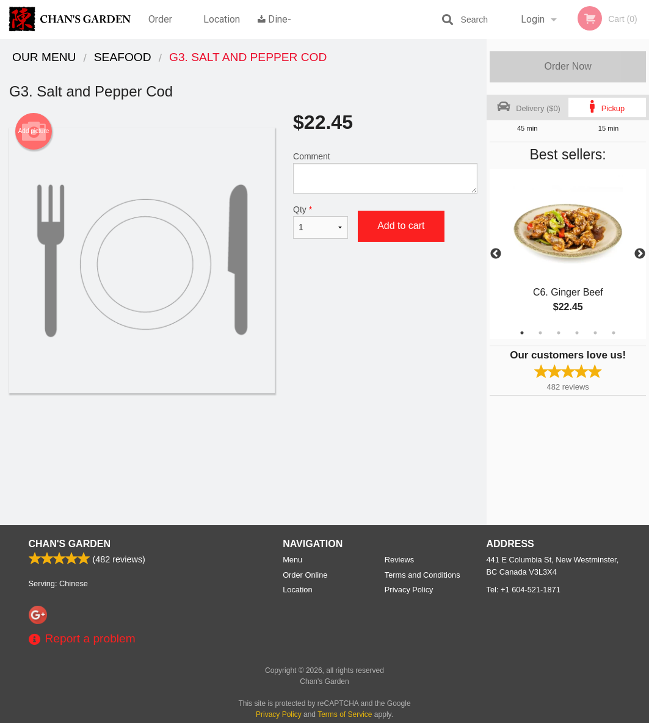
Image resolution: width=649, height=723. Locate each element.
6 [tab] (613, 333)
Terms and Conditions (422, 574)
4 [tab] (577, 333)
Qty (320, 222)
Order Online (161, 26)
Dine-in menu (274, 26)
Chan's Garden (70, 544)
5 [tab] (595, 333)
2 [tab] (540, 333)
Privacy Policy (409, 589)
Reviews (399, 559)
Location (221, 19)
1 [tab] (522, 333)
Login (533, 19)
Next (640, 254)
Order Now (567, 66)
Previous (496, 254)
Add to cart (400, 225)
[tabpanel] (568, 254)
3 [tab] (559, 333)
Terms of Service (344, 714)
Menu (292, 559)
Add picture (33, 131)
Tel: (523, 589)
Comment (385, 172)
